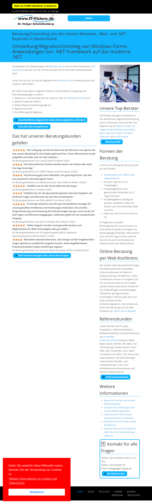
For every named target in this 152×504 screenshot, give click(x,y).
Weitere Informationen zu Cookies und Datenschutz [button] (33, 480)
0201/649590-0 (22, 11)
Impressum (117, 495)
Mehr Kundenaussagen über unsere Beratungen (42, 255)
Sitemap (118, 491)
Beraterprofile (112, 141)
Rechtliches (133, 495)
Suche (91, 491)
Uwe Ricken (129, 129)
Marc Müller (117, 133)
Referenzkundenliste (115, 377)
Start (80, 491)
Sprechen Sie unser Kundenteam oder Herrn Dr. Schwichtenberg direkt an (120, 432)
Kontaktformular (114, 473)
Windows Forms (57, 66)
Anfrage (55, 11)
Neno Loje (105, 133)
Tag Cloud (104, 491)
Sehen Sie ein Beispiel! (125, 311)
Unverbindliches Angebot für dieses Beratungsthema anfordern (50, 119)
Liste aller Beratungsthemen (31, 126)
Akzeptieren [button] (36, 492)
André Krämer (122, 136)
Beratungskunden (63, 136)
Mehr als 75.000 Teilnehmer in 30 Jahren (35, 5)
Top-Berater (127, 108)
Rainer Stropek (124, 126)
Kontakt (131, 491)
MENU (89, 18)
